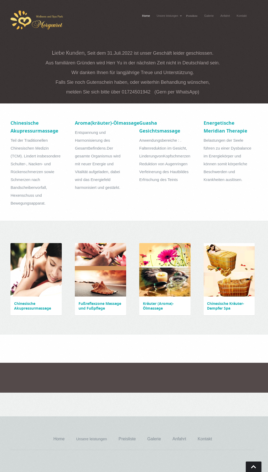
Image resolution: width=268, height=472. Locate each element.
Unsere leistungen (167, 15)
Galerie (209, 15)
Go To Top (253, 467)
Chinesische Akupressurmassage (32, 306)
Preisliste (192, 15)
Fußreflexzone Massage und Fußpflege (100, 306)
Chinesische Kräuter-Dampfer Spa (225, 306)
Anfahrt (225, 15)
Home (146, 15)
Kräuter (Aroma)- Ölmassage (158, 306)
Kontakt (242, 15)
